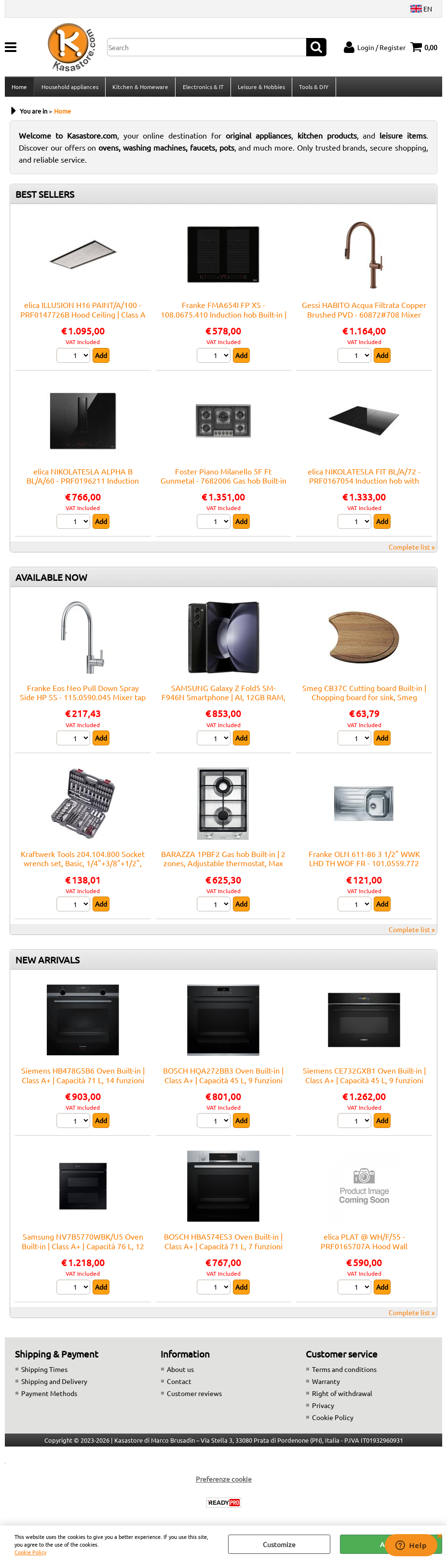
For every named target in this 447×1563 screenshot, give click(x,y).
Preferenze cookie (224, 1481)
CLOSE (439, 1535)
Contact (179, 1384)
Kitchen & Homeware (140, 88)
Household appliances (69, 88)
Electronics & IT (202, 88)
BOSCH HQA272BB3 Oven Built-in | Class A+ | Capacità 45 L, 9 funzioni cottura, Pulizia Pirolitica (223, 1082)
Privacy (323, 1408)
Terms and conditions (344, 1372)
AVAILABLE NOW (51, 580)
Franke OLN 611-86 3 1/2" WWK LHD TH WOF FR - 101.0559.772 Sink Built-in (364, 866)
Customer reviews (194, 1396)
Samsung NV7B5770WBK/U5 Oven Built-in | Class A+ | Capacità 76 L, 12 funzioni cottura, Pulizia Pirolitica (83, 1249)
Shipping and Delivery (54, 1384)
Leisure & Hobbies (260, 88)
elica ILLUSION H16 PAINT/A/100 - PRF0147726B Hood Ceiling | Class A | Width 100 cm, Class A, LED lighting (83, 317)
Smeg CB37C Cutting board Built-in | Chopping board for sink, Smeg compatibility (364, 700)
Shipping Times (44, 1372)
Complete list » (412, 549)
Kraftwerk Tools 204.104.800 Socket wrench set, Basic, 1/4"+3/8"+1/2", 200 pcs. (83, 866)
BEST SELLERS (44, 197)
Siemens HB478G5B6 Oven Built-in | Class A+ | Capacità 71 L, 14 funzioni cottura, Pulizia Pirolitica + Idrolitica (83, 1082)
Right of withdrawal (342, 1396)
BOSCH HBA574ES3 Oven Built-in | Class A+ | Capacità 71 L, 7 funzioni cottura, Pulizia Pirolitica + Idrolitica (223, 1249)
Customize (279, 1544)
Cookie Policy (30, 1552)
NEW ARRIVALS (47, 962)
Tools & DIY (312, 88)
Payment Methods (49, 1396)
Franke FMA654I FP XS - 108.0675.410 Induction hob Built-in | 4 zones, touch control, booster (223, 317)
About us (180, 1372)
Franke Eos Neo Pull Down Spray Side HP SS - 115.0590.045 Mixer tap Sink (83, 700)
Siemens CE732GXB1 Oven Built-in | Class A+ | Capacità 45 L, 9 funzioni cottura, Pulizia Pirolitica (364, 1082)
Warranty (326, 1384)
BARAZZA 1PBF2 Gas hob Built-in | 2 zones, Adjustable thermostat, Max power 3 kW (223, 866)
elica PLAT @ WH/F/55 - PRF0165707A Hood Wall (364, 1244)
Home (19, 88)
